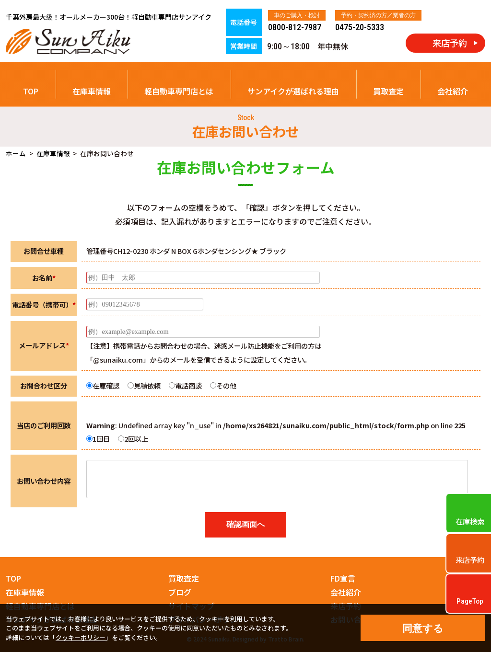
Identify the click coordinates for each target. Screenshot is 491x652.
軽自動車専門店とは (178, 91)
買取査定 (388, 91)
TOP (30, 91)
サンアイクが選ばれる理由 (293, 91)
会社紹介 (452, 91)
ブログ (179, 592)
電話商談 (185, 385)
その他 (223, 385)
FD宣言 (342, 578)
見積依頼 (144, 385)
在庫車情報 (91, 91)
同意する (423, 628)
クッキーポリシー (80, 637)
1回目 (98, 439)
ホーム (16, 153)
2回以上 (133, 439)
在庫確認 (102, 385)
